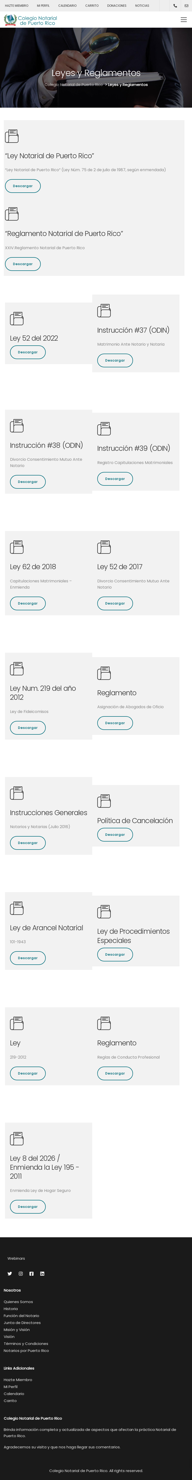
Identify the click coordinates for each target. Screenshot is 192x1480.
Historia (11, 1308)
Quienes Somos (18, 1301)
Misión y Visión (17, 1329)
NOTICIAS (142, 5)
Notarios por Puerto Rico (26, 1350)
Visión (9, 1336)
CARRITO (91, 5)
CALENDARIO (67, 5)
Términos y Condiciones (26, 1343)
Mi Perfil (11, 1386)
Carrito (10, 1400)
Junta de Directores (22, 1322)
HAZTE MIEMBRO (16, 5)
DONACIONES (116, 5)
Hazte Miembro (18, 1379)
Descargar (23, 186)
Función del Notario (21, 1315)
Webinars (16, 1258)
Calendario (14, 1393)
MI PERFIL (43, 5)
